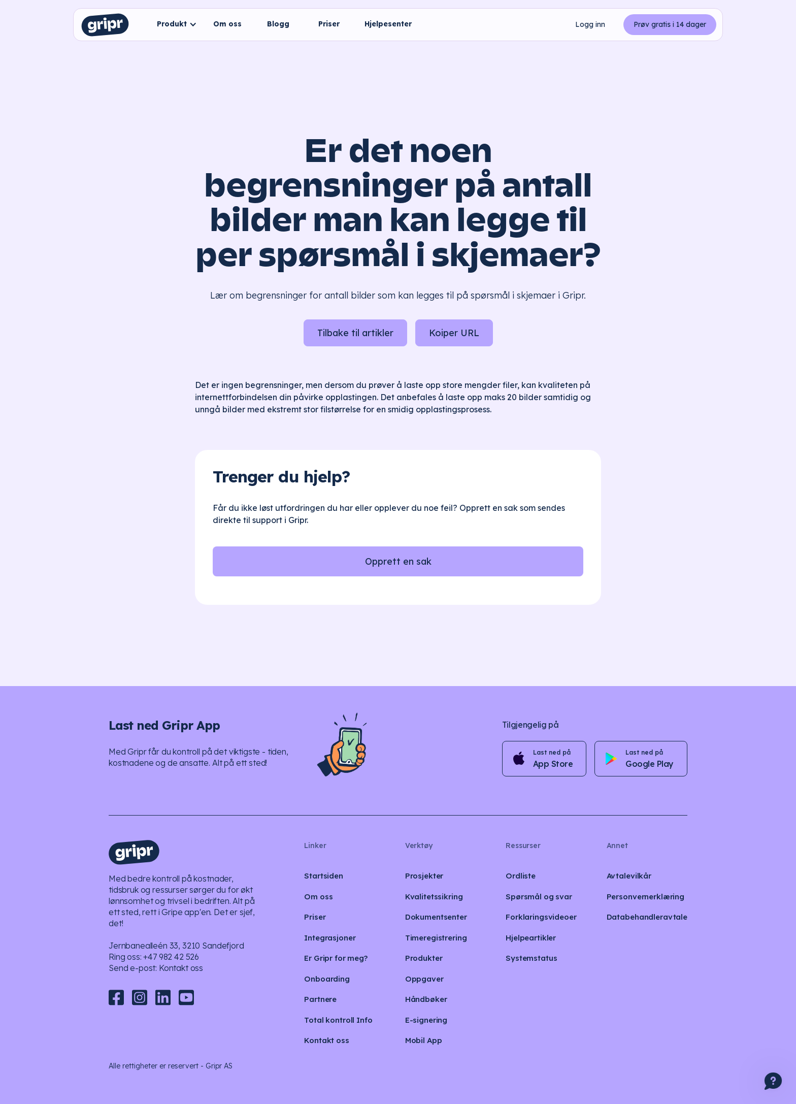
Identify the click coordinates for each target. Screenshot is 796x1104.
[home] (105, 25)
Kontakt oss (181, 968)
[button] (174, 25)
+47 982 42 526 (171, 957)
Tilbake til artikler (355, 333)
